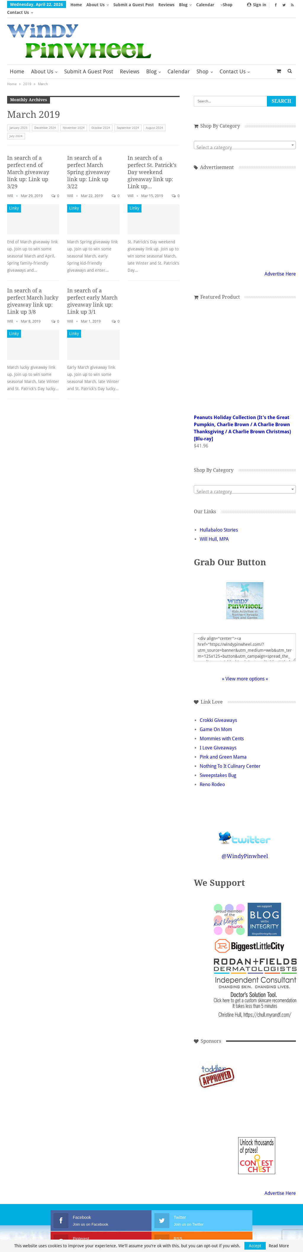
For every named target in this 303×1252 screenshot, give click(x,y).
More (203, 4)
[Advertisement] (256, 1068)
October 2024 (100, 120)
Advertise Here (280, 266)
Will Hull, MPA (214, 531)
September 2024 (128, 120)
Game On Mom (216, 722)
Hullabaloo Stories (219, 522)
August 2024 (154, 120)
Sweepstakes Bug (218, 767)
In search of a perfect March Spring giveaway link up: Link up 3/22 (88, 164)
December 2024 (45, 120)
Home (76, 4)
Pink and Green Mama (223, 749)
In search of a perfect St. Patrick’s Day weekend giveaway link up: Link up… (152, 164)
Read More (279, 1246)
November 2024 (74, 120)
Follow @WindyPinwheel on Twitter (245, 826)
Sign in (256, 4)
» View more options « (245, 671)
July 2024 (15, 128)
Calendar (178, 64)
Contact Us (233, 64)
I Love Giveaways (218, 740)
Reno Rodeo (212, 777)
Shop (202, 64)
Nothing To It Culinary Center (230, 758)
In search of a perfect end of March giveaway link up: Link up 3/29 (28, 164)
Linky (14, 200)
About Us (95, 4)
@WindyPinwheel (245, 848)
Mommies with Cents (222, 731)
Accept (255, 1245)
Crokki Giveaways (218, 712)
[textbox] (245, 140)
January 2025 (18, 120)
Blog (183, 4)
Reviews (166, 4)
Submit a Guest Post (133, 4)
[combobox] (245, 137)
